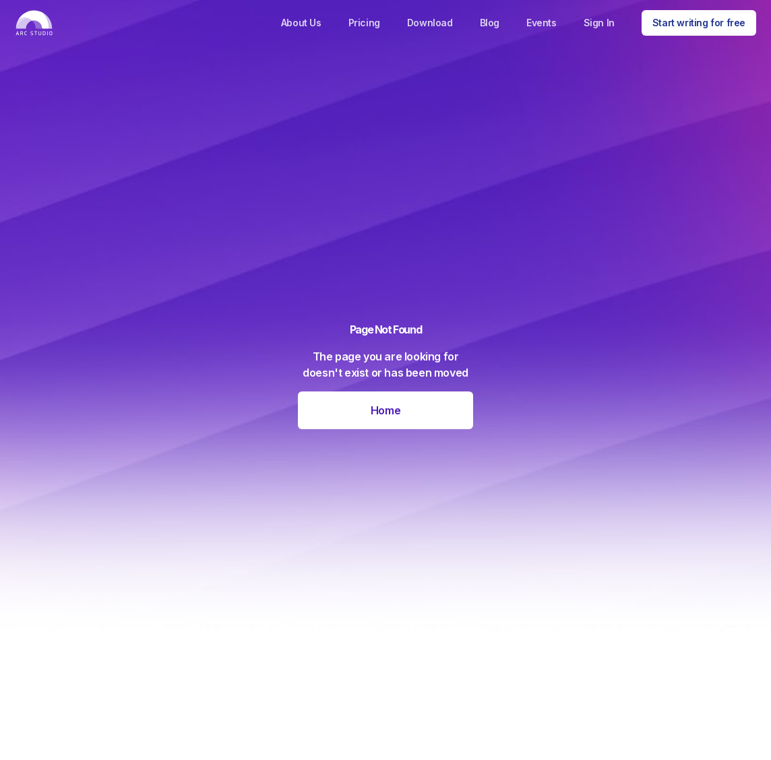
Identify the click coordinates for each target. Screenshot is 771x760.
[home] (34, 23)
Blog (489, 22)
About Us (301, 22)
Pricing (364, 22)
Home (385, 410)
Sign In (599, 22)
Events (541, 22)
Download (430, 22)
